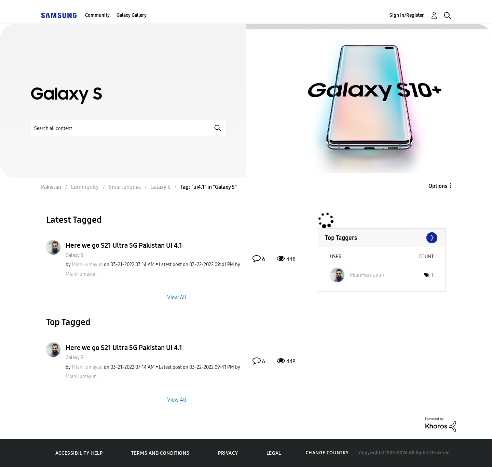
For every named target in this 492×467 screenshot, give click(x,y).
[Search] (128, 128)
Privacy (228, 453)
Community (97, 15)
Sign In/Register (407, 15)
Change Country (327, 453)
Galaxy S (74, 255)
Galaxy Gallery (132, 15)
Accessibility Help (79, 453)
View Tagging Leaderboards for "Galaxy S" (382, 238)
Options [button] (437, 186)
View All (177, 297)
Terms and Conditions (160, 453)
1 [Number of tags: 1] (432, 275)
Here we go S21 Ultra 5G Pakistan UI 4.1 (124, 245)
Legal (273, 453)
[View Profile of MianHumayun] (87, 265)
